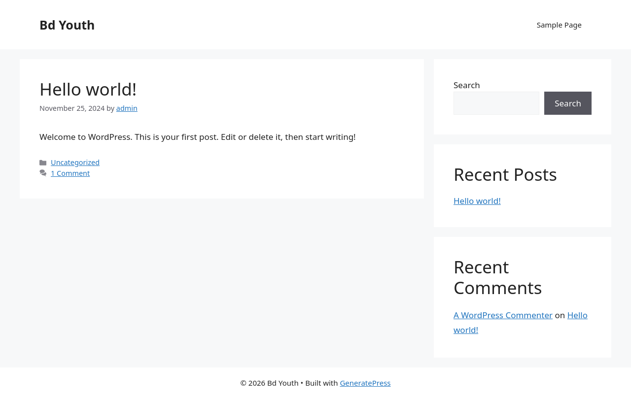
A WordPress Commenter (503, 315)
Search (467, 85)
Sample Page (559, 25)
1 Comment (70, 173)
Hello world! (88, 88)
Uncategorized (75, 162)
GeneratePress (365, 383)
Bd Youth (67, 24)
